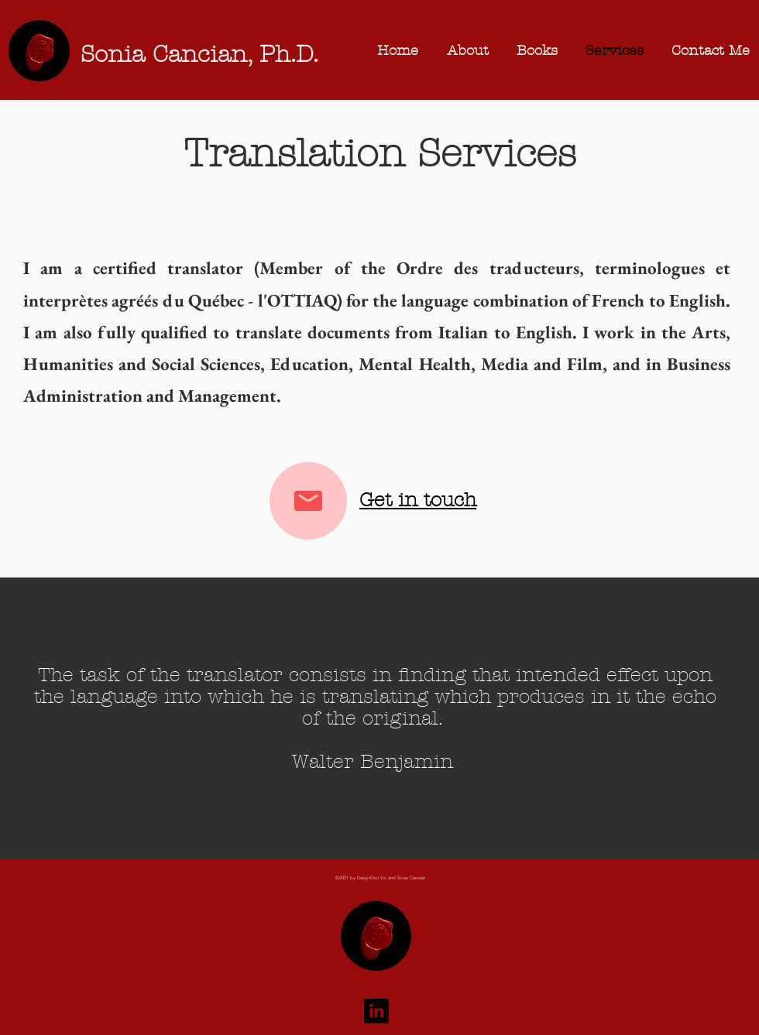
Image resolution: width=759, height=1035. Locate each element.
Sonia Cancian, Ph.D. (199, 54)
